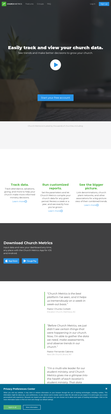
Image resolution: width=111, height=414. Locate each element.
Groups (40, 4)
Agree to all (12, 407)
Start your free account (55, 97)
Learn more (19, 201)
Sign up (104, 4)
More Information (32, 407)
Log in (92, 4)
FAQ (49, 4)
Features (29, 4)
